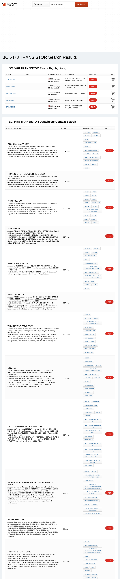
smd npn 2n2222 (89, 246)
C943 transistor (90, 532)
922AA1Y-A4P (88, 313)
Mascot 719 (88, 335)
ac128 (93, 211)
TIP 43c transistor (91, 157)
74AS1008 (96, 355)
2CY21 (86, 193)
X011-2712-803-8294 (90, 376)
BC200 (86, 276)
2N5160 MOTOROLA (90, 460)
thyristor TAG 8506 (91, 304)
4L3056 (94, 436)
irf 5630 (87, 145)
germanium (88, 445)
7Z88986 (94, 243)
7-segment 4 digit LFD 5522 (93, 400)
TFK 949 (86, 200)
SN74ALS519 (88, 364)
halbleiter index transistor (93, 204)
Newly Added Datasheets (21, 571)
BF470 (94, 273)
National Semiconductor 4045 (93, 347)
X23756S (87, 385)
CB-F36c (87, 132)
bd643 (86, 164)
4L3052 (86, 436)
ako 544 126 (88, 431)
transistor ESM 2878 (91, 154)
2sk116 (86, 160)
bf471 (86, 249)
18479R (97, 382)
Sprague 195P (89, 325)
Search (81, 4)
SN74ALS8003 (88, 343)
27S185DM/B (10, 107)
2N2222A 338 (95, 197)
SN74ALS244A (96, 358)
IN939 (86, 525)
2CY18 (93, 187)
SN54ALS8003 (96, 340)
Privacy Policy (37, 571)
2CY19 (86, 190)
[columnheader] (13, 74)
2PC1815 (96, 240)
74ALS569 (87, 355)
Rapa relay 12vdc (90, 329)
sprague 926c (89, 322)
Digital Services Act (82, 571)
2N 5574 (94, 466)
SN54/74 (87, 340)
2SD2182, (87, 135)
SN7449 (86, 358)
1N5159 (86, 466)
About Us (104, 571)
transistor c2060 (90, 505)
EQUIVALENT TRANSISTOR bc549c (93, 257)
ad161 (86, 208)
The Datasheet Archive (10, 4)
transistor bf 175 (90, 261)
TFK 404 (86, 214)
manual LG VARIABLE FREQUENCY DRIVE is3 (93, 422)
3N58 (99, 522)
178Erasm (95, 373)
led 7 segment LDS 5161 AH (93, 395)
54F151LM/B (10, 86)
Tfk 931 (94, 214)
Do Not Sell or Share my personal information (58, 571)
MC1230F (94, 525)
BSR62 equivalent (90, 253)
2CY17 (86, 187)
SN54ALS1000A (89, 361)
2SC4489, (96, 135)
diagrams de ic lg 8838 (92, 475)
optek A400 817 (89, 316)
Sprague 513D (89, 319)
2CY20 (93, 190)
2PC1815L (87, 240)
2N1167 (94, 200)
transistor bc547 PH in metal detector (93, 265)
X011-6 (86, 373)
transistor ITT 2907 (91, 463)
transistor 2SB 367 (91, 148)
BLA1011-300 (10, 80)
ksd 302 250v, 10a (90, 141)
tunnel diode (89, 269)
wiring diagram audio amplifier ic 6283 (93, 440)
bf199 (94, 160)
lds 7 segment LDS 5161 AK (93, 411)
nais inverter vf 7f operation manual (93, 309)
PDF (93, 80)
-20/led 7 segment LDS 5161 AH (93, 427)
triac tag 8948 (89, 332)
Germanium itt (89, 522)
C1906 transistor (90, 519)
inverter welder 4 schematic (93, 471)
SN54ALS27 (88, 367)
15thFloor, (88, 382)
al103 (86, 211)
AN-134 (86, 502)
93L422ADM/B (11, 93)
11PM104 (87, 301)
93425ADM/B (10, 100)
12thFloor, (88, 379)
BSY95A (86, 273)
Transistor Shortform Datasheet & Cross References (93, 450)
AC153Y (95, 151)
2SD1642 (95, 132)
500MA (93, 193)
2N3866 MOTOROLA (90, 528)
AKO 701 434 (88, 404)
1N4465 (86, 516)
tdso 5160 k (88, 407)
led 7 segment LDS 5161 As (93, 417)
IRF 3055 (87, 151)
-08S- (86, 138)
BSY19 (93, 208)
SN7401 (98, 343)
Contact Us (95, 571)
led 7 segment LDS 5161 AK (93, 389)
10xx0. (86, 243)
